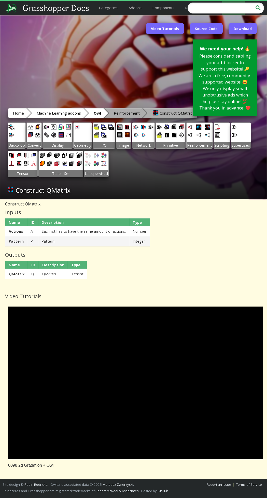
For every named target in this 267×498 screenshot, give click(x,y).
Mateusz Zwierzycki (118, 484)
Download (243, 28)
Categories (108, 7)
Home (18, 113)
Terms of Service (249, 484)
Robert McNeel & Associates (117, 491)
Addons (135, 7)
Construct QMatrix (172, 113)
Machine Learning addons (59, 113)
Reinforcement (127, 113)
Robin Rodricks (35, 484)
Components (163, 7)
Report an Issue (219, 484)
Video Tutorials (165, 28)
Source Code (206, 28)
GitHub (163, 491)
